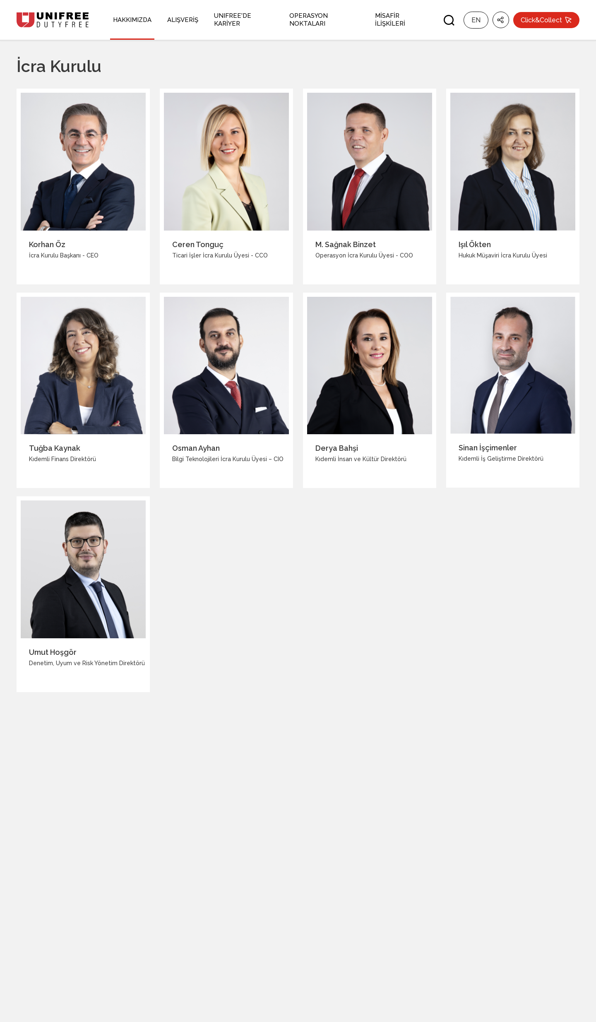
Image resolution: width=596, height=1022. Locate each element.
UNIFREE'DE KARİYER (232, 19)
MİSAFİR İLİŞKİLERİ (390, 19)
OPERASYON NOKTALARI (308, 19)
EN (476, 20)
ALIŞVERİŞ (182, 20)
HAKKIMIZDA (132, 20)
